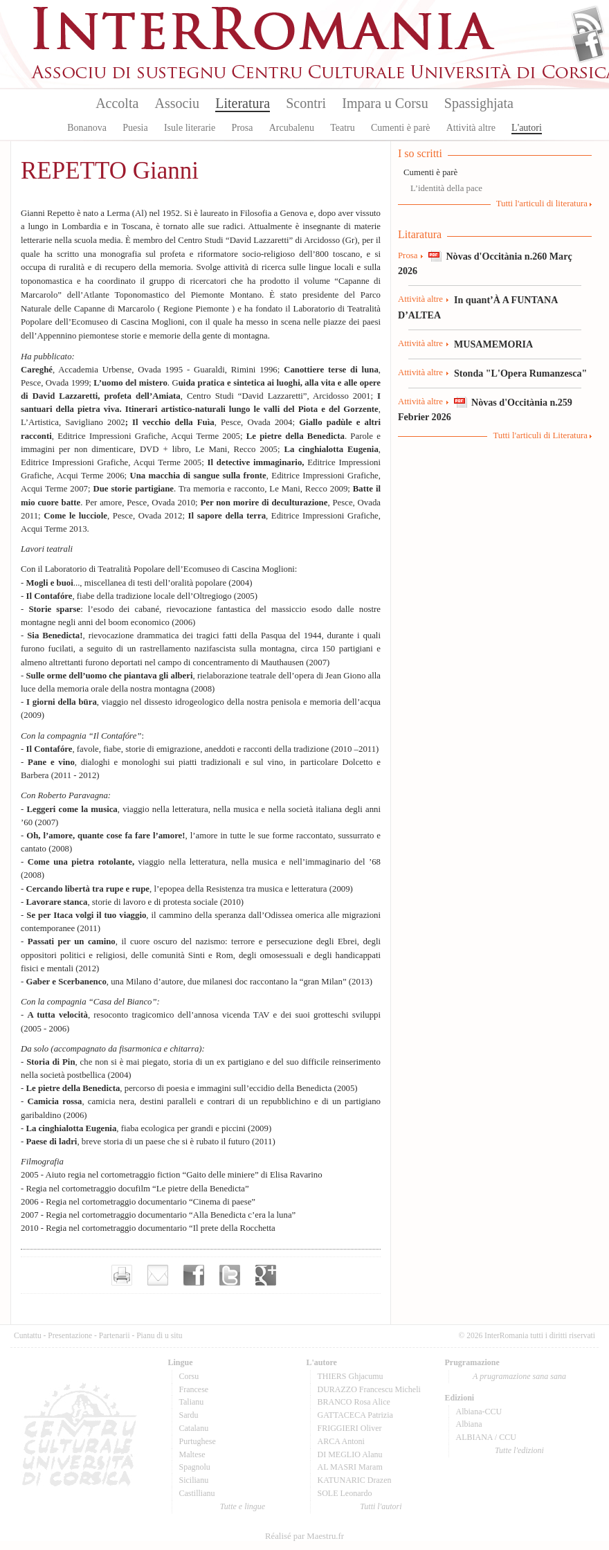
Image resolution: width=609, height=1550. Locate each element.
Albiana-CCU (479, 1411)
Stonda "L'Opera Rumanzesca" (520, 373)
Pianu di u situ (159, 1335)
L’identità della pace (446, 188)
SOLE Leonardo (345, 1493)
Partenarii (114, 1335)
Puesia (135, 128)
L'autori (526, 128)
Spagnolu (194, 1467)
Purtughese (197, 1441)
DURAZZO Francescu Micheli (369, 1389)
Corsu (189, 1376)
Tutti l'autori (380, 1506)
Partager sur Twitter (230, 1275)
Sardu (189, 1415)
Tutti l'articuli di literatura (542, 203)
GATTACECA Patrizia (355, 1415)
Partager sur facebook (194, 1275)
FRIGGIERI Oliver (350, 1428)
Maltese (192, 1454)
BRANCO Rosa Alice (354, 1402)
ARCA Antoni (341, 1441)
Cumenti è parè (400, 128)
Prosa (242, 128)
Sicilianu (194, 1480)
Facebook (588, 46)
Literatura (242, 103)
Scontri (306, 103)
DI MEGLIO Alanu (350, 1454)
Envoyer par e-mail (158, 1275)
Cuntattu (28, 1335)
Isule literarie (189, 128)
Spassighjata (478, 103)
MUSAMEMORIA (493, 344)
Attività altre (471, 128)
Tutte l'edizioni (519, 1450)
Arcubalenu (291, 128)
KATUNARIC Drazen (355, 1480)
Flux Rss (588, 23)
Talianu (191, 1402)
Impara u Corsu (385, 103)
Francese (194, 1389)
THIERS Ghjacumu (350, 1376)
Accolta (117, 103)
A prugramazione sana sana (519, 1376)
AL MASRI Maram (350, 1467)
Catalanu (194, 1428)
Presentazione (70, 1335)
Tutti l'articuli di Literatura (540, 435)
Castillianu (197, 1493)
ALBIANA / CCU (486, 1437)
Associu (177, 103)
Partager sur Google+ (266, 1275)
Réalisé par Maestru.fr (304, 1536)
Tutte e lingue (242, 1506)
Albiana (469, 1424)
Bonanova (87, 128)
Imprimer (122, 1275)
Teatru (342, 128)
